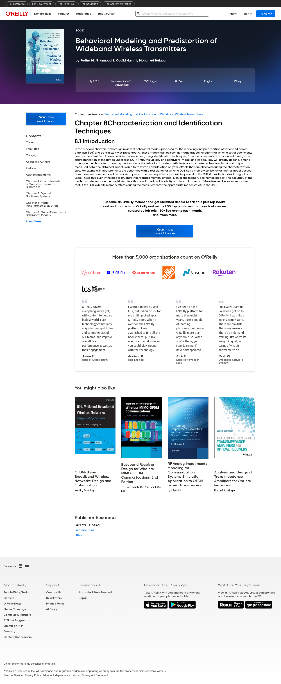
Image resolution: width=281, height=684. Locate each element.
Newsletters (54, 598)
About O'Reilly (15, 585)
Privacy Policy (55, 603)
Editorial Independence (56, 675)
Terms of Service (13, 675)
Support (52, 585)
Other (78, 535)
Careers (9, 598)
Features (63, 13)
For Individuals (89, 4)
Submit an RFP (13, 626)
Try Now (266, 13)
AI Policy (51, 609)
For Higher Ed (66, 4)
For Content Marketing (119, 4)
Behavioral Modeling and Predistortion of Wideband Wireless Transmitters (154, 114)
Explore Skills (42, 13)
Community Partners (17, 615)
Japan (83, 598)
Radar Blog (83, 13)
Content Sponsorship (18, 637)
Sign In (247, 13)
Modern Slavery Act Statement (90, 675)
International (89, 585)
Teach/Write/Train (16, 592)
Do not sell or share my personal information (29, 663)
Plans (233, 13)
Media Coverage (15, 609)
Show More (33, 221)
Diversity (9, 631)
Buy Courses (106, 13)
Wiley (237, 81)
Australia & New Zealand (95, 592)
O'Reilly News (12, 603)
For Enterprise (17, 4)
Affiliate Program (15, 620)
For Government (41, 4)
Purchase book (84, 530)
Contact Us (53, 592)
